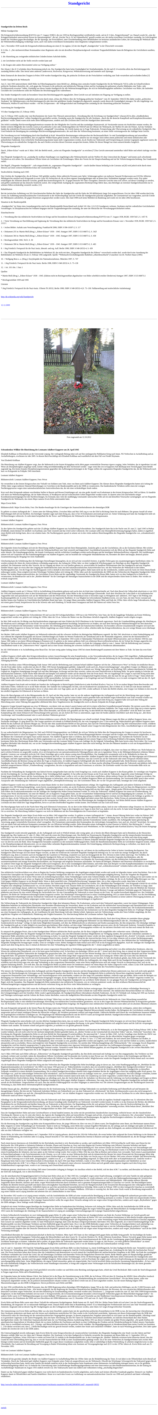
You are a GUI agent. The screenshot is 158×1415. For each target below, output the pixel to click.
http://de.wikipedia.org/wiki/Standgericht (17, 297)
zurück (3, 1408)
